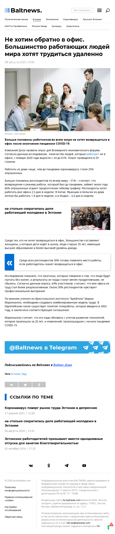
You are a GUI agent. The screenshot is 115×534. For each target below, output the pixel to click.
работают (92, 154)
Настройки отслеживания (13, 508)
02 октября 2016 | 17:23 (20, 449)
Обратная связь (13, 517)
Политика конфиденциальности (17, 489)
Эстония (15, 374)
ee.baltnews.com (72, 500)
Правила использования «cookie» (18, 498)
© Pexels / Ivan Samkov (15, 133)
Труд (24, 374)
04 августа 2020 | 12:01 (20, 431)
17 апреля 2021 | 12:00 (20, 413)
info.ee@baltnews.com (78, 523)
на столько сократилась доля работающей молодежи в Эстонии (33, 210)
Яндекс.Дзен (62, 365)
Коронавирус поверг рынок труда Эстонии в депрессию (51, 408)
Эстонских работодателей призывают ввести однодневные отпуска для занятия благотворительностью (54, 441)
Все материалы (82, 10)
